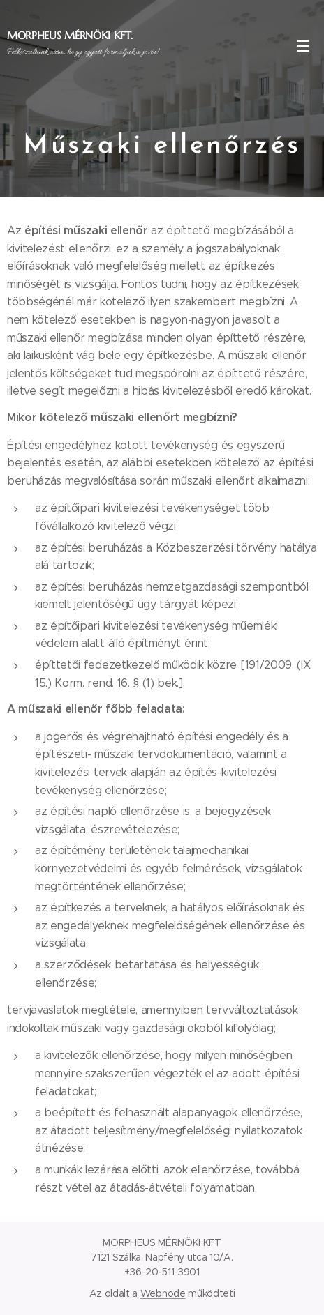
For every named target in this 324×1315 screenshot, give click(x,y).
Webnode (163, 1293)
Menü (303, 46)
